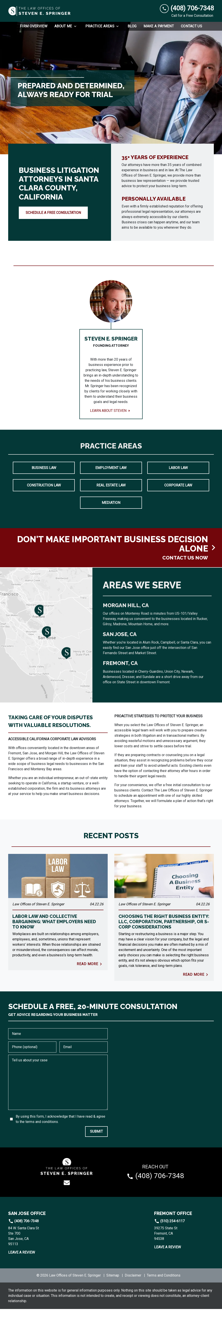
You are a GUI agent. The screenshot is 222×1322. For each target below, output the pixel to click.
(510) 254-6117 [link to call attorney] (169, 1234)
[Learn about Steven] (111, 356)
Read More (90, 977)
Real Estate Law (111, 498)
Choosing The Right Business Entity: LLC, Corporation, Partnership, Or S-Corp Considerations (164, 935)
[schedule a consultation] (111, 561)
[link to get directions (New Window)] (38, 1249)
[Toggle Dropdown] (76, 26)
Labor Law (178, 481)
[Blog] (132, 26)
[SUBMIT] (96, 1144)
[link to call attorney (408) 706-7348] (187, 8)
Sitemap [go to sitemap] (112, 1288)
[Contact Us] (191, 26)
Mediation (111, 516)
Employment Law (110, 481)
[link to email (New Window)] (67, 1195)
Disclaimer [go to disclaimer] (133, 1288)
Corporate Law (178, 498)
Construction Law (44, 498)
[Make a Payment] (158, 26)
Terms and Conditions (163, 1288)
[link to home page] (39, 11)
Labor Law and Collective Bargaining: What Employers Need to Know (54, 935)
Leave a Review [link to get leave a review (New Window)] (21, 1265)
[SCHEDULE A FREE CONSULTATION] (53, 213)
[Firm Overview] (33, 26)
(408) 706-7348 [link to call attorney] (23, 1234)
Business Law (44, 481)
